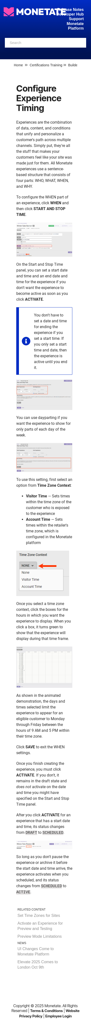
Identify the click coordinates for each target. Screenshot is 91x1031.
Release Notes (70, 10)
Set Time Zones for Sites (38, 915)
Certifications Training (46, 65)
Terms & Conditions (46, 1010)
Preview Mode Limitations (39, 936)
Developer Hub (70, 14)
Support (76, 19)
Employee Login (58, 1016)
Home (18, 65)
